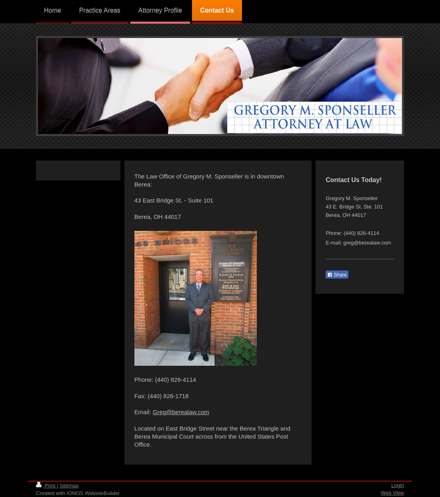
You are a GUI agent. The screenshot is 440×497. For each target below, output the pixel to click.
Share (336, 275)
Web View (392, 493)
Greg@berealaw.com (181, 412)
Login (397, 485)
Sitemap (69, 486)
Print (46, 486)
